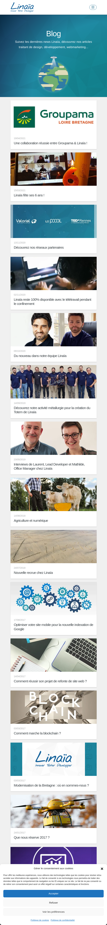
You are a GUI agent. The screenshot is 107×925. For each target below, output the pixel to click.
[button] (102, 868)
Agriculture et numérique (31, 520)
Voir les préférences (53, 911)
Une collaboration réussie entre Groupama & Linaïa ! (50, 143)
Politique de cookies (40, 920)
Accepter (53, 893)
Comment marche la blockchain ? (37, 733)
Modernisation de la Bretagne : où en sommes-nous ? (51, 785)
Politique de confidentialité (63, 920)
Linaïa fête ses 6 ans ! (29, 195)
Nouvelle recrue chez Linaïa (33, 573)
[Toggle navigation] (93, 7)
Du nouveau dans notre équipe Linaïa (40, 356)
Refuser (53, 902)
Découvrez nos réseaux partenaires (39, 247)
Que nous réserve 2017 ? (32, 837)
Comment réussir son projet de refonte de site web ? (50, 681)
